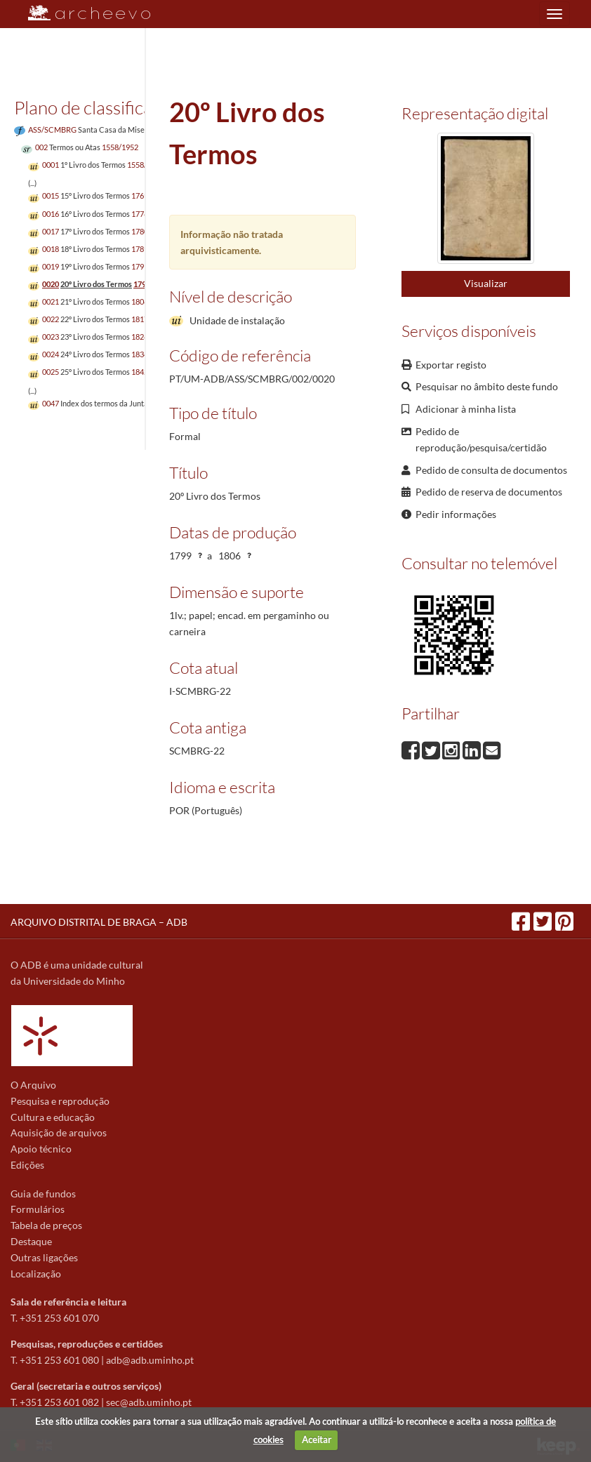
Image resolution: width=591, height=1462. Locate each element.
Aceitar (316, 1439)
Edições (27, 1165)
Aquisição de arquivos (59, 1132)
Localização (36, 1274)
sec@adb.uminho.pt (149, 1402)
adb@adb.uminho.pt (150, 1360)
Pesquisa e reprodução (60, 1101)
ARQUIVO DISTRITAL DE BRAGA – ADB (99, 922)
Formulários (38, 1209)
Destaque (31, 1241)
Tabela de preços (46, 1225)
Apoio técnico (41, 1149)
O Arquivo (33, 1085)
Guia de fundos (43, 1193)
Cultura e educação (53, 1117)
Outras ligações (44, 1257)
